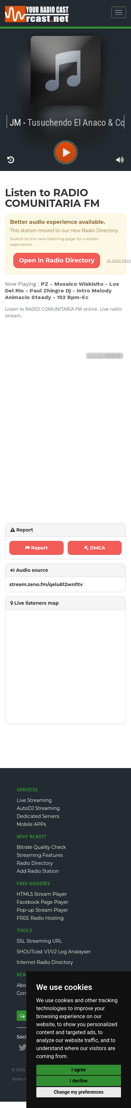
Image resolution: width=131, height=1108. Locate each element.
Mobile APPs (31, 824)
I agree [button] (78, 1069)
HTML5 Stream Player (42, 894)
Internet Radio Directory (45, 962)
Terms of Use (24, 1079)
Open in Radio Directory (56, 260)
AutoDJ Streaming (38, 808)
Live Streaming (34, 800)
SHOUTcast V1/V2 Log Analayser (54, 952)
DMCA (94, 548)
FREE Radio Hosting (40, 918)
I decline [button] (78, 1080)
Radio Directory (35, 863)
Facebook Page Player (42, 902)
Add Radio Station (38, 871)
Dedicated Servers (38, 816)
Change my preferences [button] (78, 1092)
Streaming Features (40, 855)
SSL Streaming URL (39, 941)
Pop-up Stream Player (42, 910)
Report (36, 548)
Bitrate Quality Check (41, 847)
